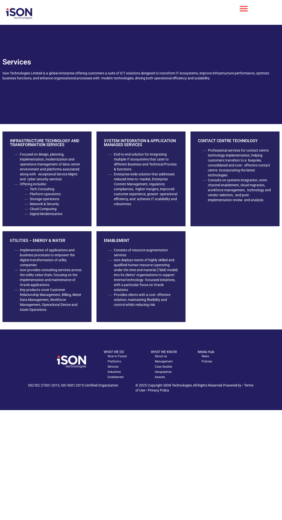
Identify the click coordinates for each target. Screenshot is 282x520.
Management (164, 361)
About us (161, 356)
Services (113, 366)
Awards (160, 377)
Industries (114, 372)
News (205, 356)
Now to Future (117, 356)
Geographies (163, 372)
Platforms (114, 361)
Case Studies (163, 366)
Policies (207, 361)
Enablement (116, 377)
